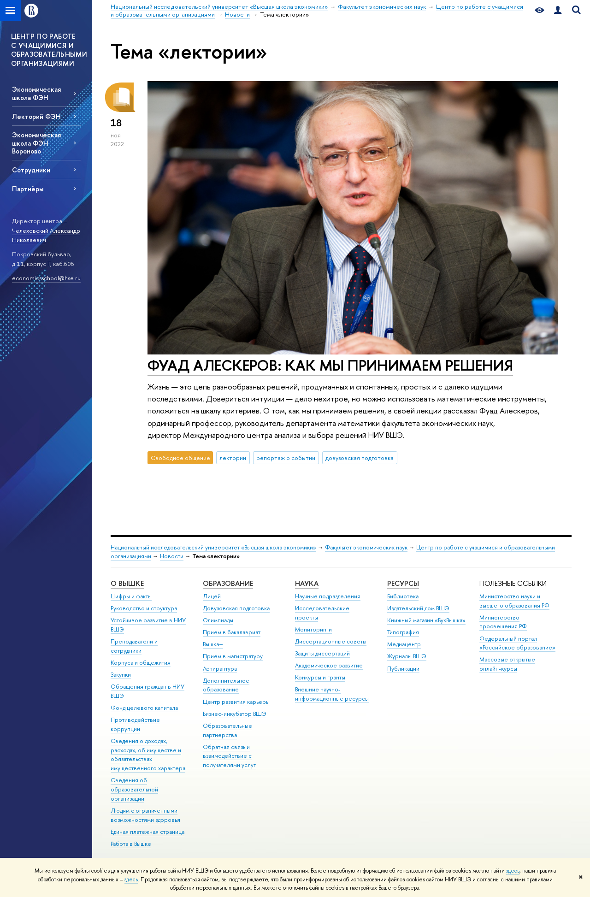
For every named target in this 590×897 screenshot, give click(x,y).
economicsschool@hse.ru (46, 278)
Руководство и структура (144, 608)
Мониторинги (313, 629)
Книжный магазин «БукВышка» (426, 620)
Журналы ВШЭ (406, 656)
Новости (171, 556)
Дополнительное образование (226, 685)
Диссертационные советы (330, 641)
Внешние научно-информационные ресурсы (332, 693)
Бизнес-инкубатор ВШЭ (234, 714)
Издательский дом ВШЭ (418, 608)
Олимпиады (218, 620)
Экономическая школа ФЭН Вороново (36, 142)
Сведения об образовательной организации (134, 789)
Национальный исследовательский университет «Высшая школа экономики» (213, 547)
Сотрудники (31, 169)
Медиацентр (404, 644)
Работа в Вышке (131, 844)
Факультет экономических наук (366, 547)
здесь (512, 870)
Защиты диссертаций (322, 653)
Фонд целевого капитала (144, 708)
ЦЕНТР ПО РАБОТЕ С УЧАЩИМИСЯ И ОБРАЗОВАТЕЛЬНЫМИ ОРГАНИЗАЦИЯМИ (49, 49)
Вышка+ (213, 644)
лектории (232, 458)
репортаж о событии (285, 458)
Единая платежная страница (147, 832)
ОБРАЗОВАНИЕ (228, 583)
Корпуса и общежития (141, 663)
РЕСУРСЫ (403, 583)
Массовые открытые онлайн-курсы (507, 664)
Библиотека (403, 596)
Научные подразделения (327, 596)
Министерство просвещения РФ (503, 622)
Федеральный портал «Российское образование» (517, 643)
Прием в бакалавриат (231, 632)
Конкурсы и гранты (320, 677)
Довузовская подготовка (236, 608)
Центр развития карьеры (236, 702)
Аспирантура (220, 669)
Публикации (403, 669)
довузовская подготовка (359, 458)
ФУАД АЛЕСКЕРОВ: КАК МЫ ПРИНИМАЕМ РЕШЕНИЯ (330, 365)
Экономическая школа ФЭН (36, 93)
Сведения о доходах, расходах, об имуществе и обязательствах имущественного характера (148, 754)
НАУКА (307, 583)
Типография (403, 632)
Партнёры (27, 188)
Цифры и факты (131, 596)
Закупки (121, 675)
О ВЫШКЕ (127, 583)
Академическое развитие (329, 665)
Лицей (212, 596)
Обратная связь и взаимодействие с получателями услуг (229, 756)
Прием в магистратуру (233, 656)
